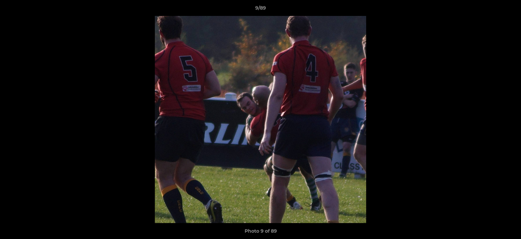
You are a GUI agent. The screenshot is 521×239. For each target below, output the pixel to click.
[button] (509, 10)
